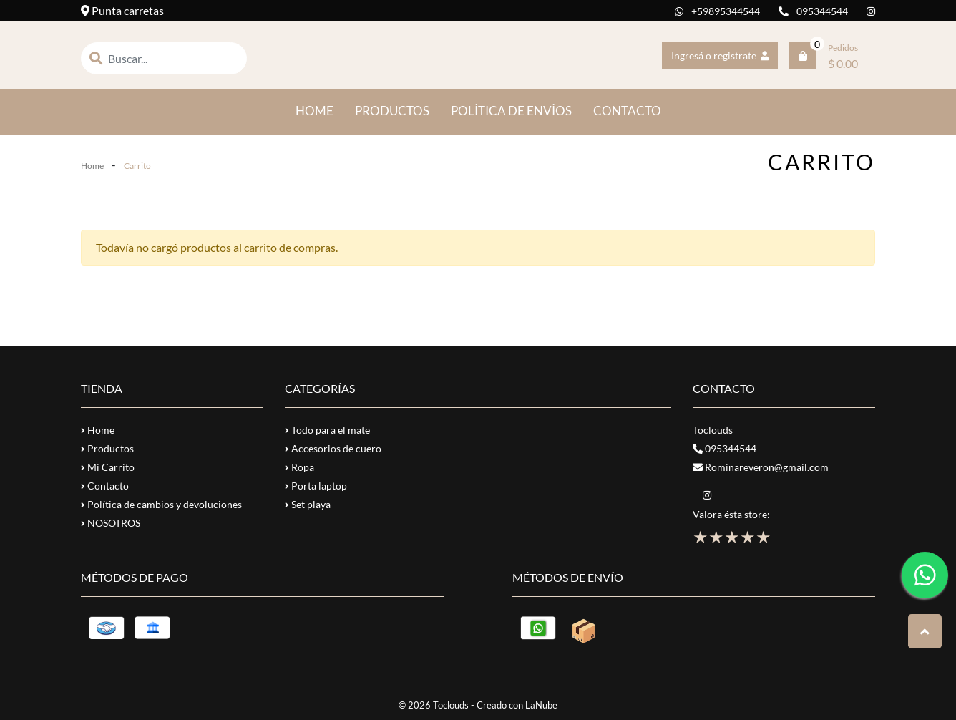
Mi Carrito (108, 467)
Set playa (308, 504)
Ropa (299, 467)
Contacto (105, 486)
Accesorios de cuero (333, 448)
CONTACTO (627, 110)
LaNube (541, 705)
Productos (107, 448)
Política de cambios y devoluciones (161, 504)
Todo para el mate (327, 430)
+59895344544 (717, 11)
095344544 (813, 11)
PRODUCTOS (392, 110)
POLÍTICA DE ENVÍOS (511, 110)
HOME (320, 109)
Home (92, 165)
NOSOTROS (110, 523)
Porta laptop (316, 486)
